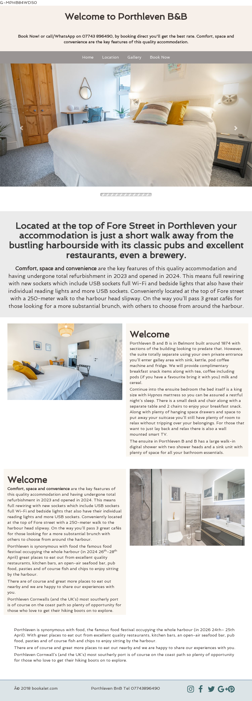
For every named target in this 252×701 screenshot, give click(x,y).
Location (110, 57)
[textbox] (126, 17)
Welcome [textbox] (149, 334)
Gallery (134, 57)
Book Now (160, 57)
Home (88, 57)
